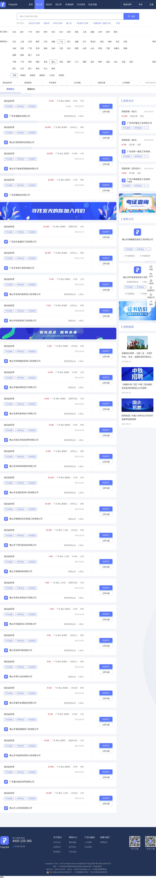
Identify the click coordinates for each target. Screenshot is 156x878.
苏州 (69, 32)
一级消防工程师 (82, 23)
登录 (140, 4)
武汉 (53, 32)
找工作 (39, 4)
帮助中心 (73, 837)
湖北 (102, 42)
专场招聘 (69, 4)
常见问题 (72, 852)
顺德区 (42, 75)
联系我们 (57, 852)
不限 (14, 62)
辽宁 (84, 42)
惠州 (69, 62)
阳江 (14, 68)
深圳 (38, 32)
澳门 (30, 55)
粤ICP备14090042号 (103, 864)
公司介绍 (57, 842)
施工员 (69, 23)
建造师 (46, 23)
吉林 (53, 48)
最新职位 (31, 89)
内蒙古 (116, 48)
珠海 (53, 68)
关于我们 (57, 837)
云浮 (22, 68)
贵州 (38, 48)
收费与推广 (105, 837)
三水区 (52, 75)
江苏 (45, 42)
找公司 (59, 4)
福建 (77, 42)
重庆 (116, 32)
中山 (45, 68)
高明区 (61, 75)
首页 (31, 4)
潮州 (38, 62)
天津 (100, 32)
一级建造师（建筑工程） (102, 23)
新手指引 (72, 847)
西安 (77, 32)
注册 (151, 4)
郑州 (45, 32)
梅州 (100, 62)
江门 (77, 62)
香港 (22, 55)
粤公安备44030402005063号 (59, 872)
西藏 (125, 48)
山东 (92, 48)
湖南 (110, 42)
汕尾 (123, 62)
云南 (14, 48)
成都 (92, 32)
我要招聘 (127, 4)
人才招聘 (88, 842)
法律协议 (57, 847)
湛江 (30, 68)
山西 (84, 48)
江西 (61, 48)
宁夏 (108, 48)
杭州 (108, 32)
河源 (61, 62)
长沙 (61, 32)
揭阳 (84, 62)
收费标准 (103, 842)
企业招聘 (88, 847)
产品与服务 (89, 837)
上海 (84, 32)
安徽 (53, 42)
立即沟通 (106, 112)
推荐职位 (10, 89)
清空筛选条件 (150, 83)
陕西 (77, 48)
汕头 (116, 62)
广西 (30, 48)
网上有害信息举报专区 (99, 872)
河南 (125, 42)
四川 (69, 48)
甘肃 (22, 48)
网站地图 (72, 842)
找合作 (49, 4)
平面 (118, 23)
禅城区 (23, 75)
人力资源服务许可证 (81, 872)
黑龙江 (93, 42)
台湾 (38, 55)
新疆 (14, 55)
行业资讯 (81, 4)
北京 (14, 32)
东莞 (45, 62)
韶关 (131, 62)
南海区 (32, 75)
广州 (30, 32)
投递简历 (106, 106)
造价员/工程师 (34, 23)
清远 (108, 62)
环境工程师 (57, 23)
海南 (45, 48)
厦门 (22, 32)
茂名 (92, 62)
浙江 (69, 42)
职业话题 (93, 4)
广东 (61, 42)
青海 (100, 48)
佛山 (53, 62)
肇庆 (38, 68)
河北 (117, 42)
